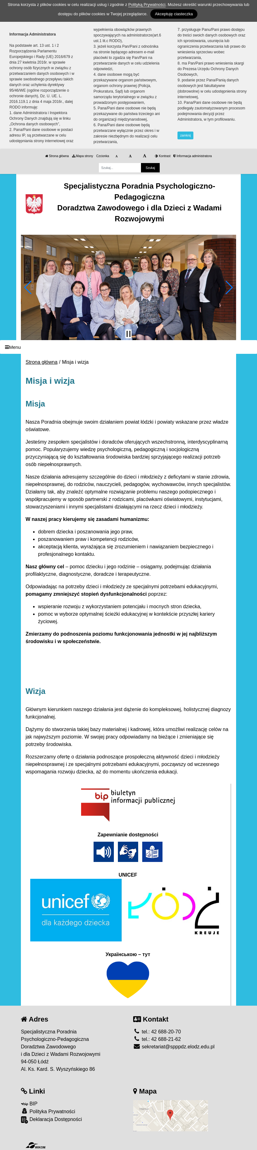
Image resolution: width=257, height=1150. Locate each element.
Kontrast (162, 156)
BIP (29, 1103)
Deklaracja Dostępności (51, 1120)
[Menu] (128, 347)
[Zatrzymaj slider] (128, 334)
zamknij (185, 135)
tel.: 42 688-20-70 (157, 1031)
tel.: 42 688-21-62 (157, 1039)
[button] (28, 287)
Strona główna (57, 156)
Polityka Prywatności (48, 1111)
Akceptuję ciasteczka (174, 14)
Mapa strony (82, 156)
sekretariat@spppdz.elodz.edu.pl (174, 1046)
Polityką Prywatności (146, 4)
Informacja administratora (192, 156)
